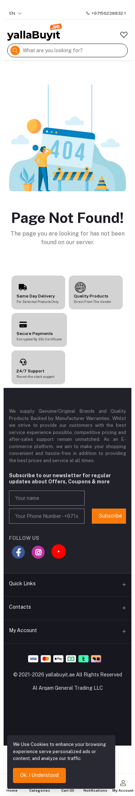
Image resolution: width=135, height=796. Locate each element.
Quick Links (22, 583)
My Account (23, 630)
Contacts (20, 607)
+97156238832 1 (106, 13)
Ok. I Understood (39, 775)
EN (15, 13)
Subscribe (110, 516)
